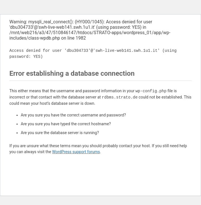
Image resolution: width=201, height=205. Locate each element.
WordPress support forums (76, 151)
